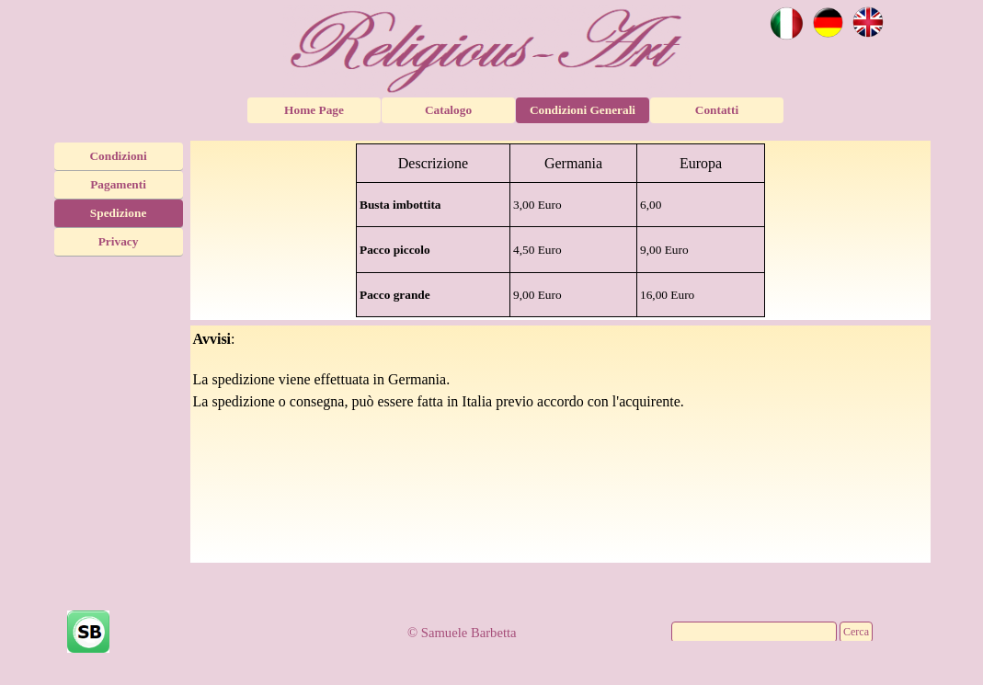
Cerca (856, 631)
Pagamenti (118, 184)
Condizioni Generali (582, 110)
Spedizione (118, 213)
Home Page (314, 110)
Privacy (118, 241)
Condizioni (117, 156)
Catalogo (448, 110)
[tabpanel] (561, 230)
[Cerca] (754, 632)
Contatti (716, 110)
